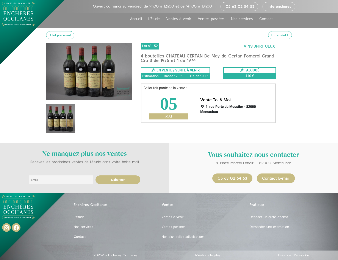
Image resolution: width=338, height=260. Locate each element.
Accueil (136, 19)
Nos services (242, 19)
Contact (266, 19)
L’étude (79, 217)
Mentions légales (207, 255)
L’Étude (154, 19)
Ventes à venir (178, 19)
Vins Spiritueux (259, 46)
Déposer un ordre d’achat (269, 217)
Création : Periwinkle (293, 255)
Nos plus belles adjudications (183, 236)
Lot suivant (280, 35)
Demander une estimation (269, 227)
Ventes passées (211, 19)
